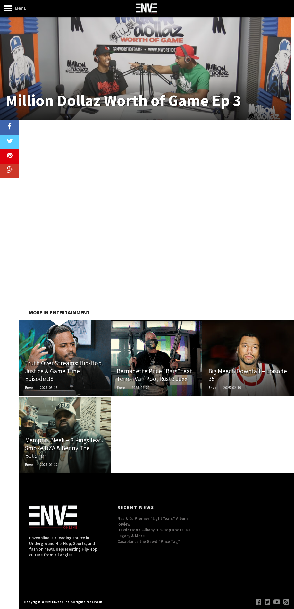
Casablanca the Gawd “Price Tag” (148, 541)
